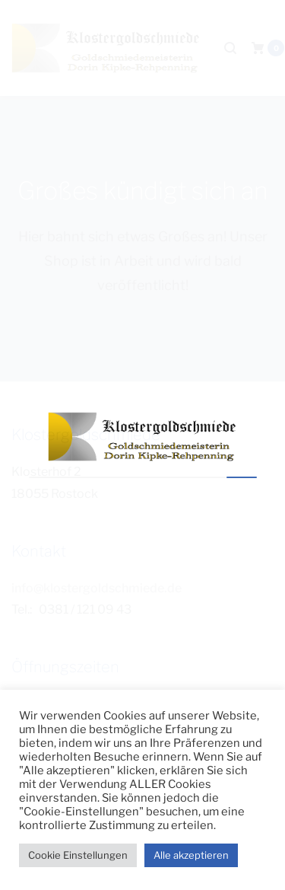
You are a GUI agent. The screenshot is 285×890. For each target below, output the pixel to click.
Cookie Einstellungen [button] (78, 855)
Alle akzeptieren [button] (191, 855)
